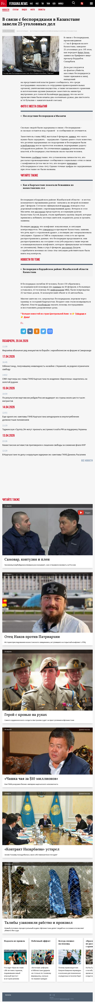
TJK (43, 3)
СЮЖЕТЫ (43, 10)
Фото (33, 10)
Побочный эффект (40, 941)
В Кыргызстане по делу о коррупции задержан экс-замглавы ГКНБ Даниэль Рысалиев (44, 455)
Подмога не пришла (14, 941)
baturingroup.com (65, 999)
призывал (72, 163)
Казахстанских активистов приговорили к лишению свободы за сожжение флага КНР (44, 445)
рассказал (64, 94)
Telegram (79, 314)
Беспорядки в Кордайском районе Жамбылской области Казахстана (53, 31)
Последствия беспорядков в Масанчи (45, 116)
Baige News (83, 52)
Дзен (26, 317)
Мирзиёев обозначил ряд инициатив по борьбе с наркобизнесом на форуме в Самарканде (46, 351)
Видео (25, 10)
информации (57, 290)
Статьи (16, 10)
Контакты (8, 995)
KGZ (37, 3)
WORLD (61, 3)
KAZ (31, 3)
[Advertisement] (47, 481)
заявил (72, 136)
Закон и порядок (22, 31)
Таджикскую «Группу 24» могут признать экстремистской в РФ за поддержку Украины (44, 430)
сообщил (36, 157)
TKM (48, 3)
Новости (6, 10)
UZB (54, 3)
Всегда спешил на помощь (66, 943)
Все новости (87, 461)
